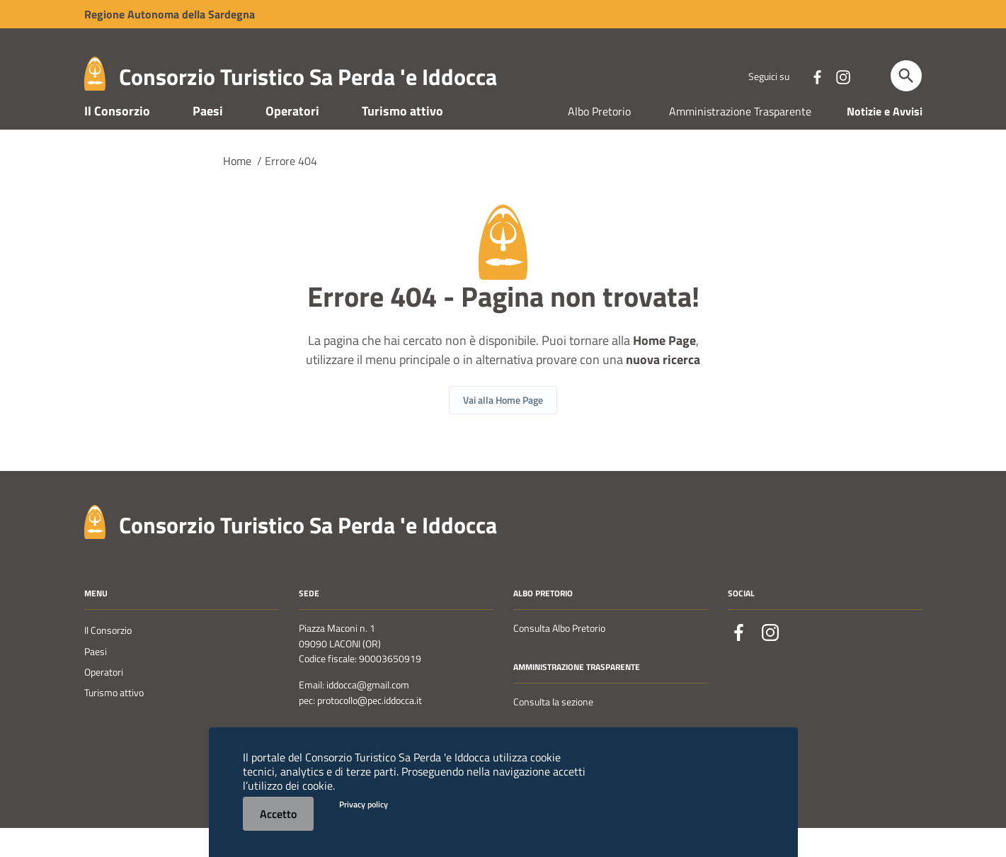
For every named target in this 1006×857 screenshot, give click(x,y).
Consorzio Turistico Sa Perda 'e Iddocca (308, 76)
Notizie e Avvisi (884, 140)
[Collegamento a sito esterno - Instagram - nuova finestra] (842, 75)
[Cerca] (906, 75)
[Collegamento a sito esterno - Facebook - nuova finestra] (816, 75)
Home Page (664, 369)
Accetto (278, 813)
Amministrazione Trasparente (740, 140)
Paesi (208, 139)
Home (237, 189)
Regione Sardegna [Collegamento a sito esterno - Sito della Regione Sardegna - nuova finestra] (169, 14)
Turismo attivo (402, 139)
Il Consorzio (117, 139)
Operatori (292, 139)
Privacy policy (363, 804)
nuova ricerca (663, 388)
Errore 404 (291, 189)
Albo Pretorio (599, 140)
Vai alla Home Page (503, 428)
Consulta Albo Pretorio (559, 658)
